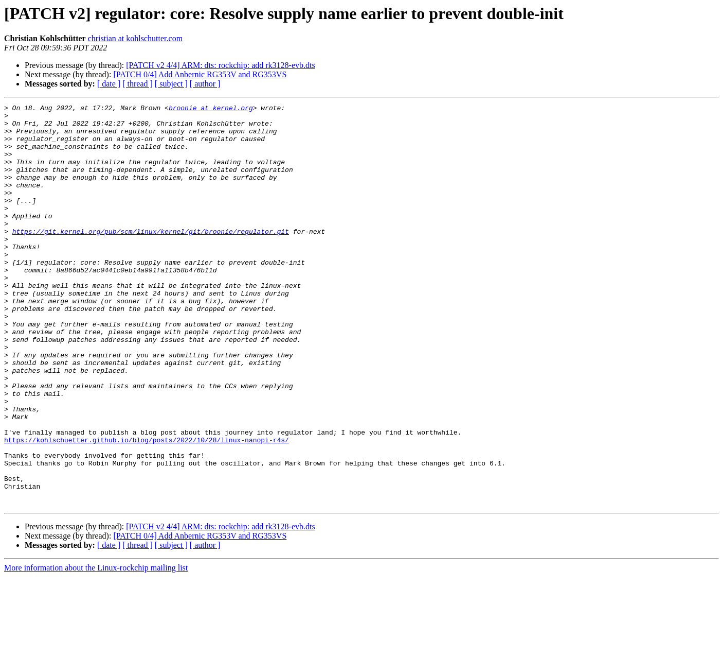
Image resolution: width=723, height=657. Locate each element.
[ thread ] (137, 83)
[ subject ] (171, 83)
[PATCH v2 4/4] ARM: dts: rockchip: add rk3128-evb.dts (220, 65)
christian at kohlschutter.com (135, 38)
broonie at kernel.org (211, 109)
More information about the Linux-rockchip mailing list (96, 648)
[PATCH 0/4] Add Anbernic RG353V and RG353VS (199, 74)
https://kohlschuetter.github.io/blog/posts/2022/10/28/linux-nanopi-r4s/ (146, 507)
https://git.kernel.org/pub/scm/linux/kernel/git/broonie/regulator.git (150, 257)
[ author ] (205, 83)
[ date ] (108, 83)
